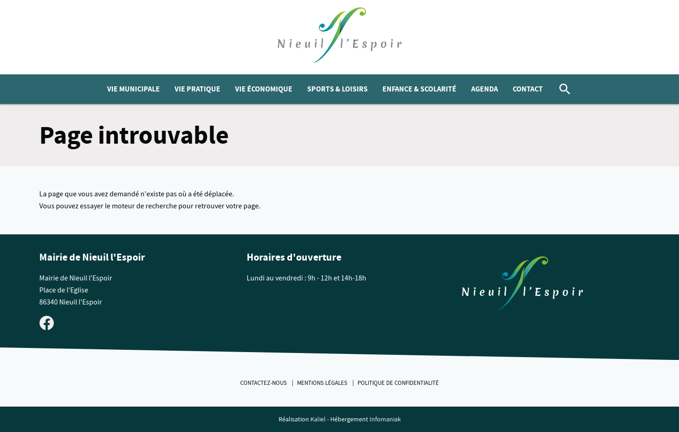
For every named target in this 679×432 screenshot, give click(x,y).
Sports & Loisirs (337, 89)
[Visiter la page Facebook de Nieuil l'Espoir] (46, 322)
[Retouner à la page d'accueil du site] (522, 285)
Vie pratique (197, 89)
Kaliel (318, 419)
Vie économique (263, 89)
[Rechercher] (565, 89)
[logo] (340, 37)
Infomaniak (385, 419)
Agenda (484, 89)
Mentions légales (323, 383)
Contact (528, 89)
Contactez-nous (264, 383)
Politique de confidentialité (398, 383)
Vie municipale (133, 89)
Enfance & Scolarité (419, 89)
